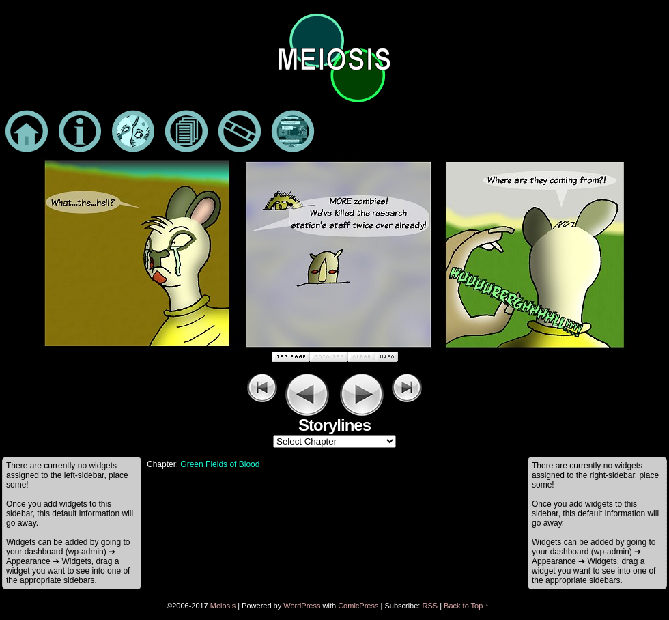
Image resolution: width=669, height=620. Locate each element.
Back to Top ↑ (466, 606)
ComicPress (358, 606)
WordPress (301, 606)
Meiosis (223, 606)
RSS (430, 606)
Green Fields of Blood (219, 464)
